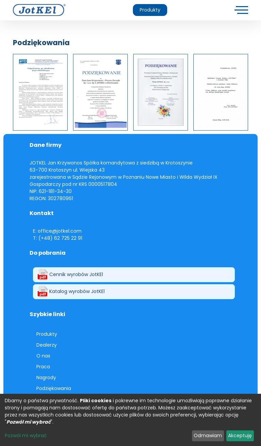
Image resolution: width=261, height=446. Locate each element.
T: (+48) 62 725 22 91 (57, 238)
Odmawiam (208, 435)
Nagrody (46, 377)
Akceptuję (240, 435)
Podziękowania (53, 388)
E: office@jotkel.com (57, 231)
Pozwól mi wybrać (26, 435)
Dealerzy (46, 345)
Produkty (150, 9)
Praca (43, 366)
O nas (43, 355)
